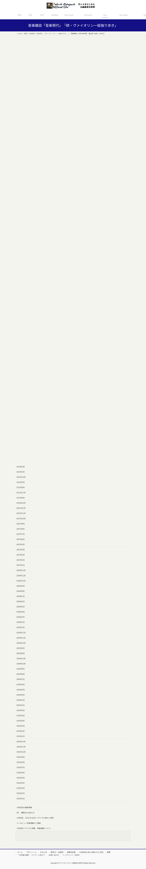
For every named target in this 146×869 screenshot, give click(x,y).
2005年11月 (21, 638)
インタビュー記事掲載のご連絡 (28, 823)
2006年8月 (20, 591)
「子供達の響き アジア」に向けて (31, 855)
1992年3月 (20, 788)
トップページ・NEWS (71, 855)
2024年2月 (20, 472)
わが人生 (43, 852)
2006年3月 (20, 617)
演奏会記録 (71, 852)
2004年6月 (20, 684)
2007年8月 (20, 529)
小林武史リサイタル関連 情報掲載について (33, 828)
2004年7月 (20, 679)
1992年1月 (20, 798)
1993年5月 (20, 715)
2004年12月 (21, 658)
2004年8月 (20, 674)
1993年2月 (20, 731)
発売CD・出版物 (57, 852)
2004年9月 (20, 669)
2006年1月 (20, 627)
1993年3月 (20, 726)
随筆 (108, 852)
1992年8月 (20, 762)
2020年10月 (21, 503)
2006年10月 (21, 580)
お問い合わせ (54, 855)
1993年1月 (20, 736)
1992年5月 (20, 777)
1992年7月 (20, 767)
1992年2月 (20, 793)
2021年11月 (21, 492)
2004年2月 (20, 700)
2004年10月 (21, 663)
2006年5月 (20, 606)
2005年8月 (20, 653)
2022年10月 (21, 477)
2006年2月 (20, 622)
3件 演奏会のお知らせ (25, 812)
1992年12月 (21, 741)
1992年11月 (21, 746)
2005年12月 (21, 632)
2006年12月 (21, 570)
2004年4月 (20, 695)
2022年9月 (20, 482)
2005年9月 (20, 648)
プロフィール (31, 852)
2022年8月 (20, 487)
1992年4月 (20, 783)
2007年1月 (20, 565)
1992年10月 (21, 752)
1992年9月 (20, 757)
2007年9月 (20, 523)
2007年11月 (21, 513)
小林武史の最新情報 (24, 807)
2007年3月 (20, 555)
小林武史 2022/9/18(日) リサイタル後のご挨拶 (35, 818)
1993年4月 (20, 720)
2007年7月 (20, 534)
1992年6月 (20, 772)
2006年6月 (20, 601)
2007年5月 (20, 544)
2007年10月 (21, 518)
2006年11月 (21, 575)
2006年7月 (20, 596)
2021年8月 (20, 497)
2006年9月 (20, 586)
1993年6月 (20, 710)
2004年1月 (20, 705)
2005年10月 (21, 643)
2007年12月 (21, 508)
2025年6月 (20, 466)
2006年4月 (20, 612)
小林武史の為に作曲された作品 (91, 852)
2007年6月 (20, 539)
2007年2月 (20, 560)
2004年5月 (20, 689)
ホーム (20, 852)
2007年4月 (20, 549)
